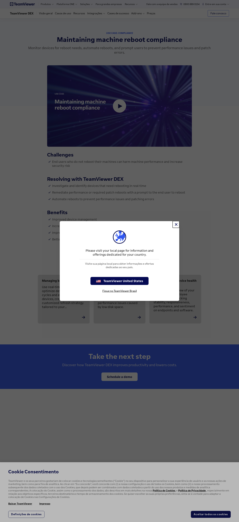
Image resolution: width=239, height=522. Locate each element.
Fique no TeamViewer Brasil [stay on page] (119, 291)
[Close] (176, 224)
